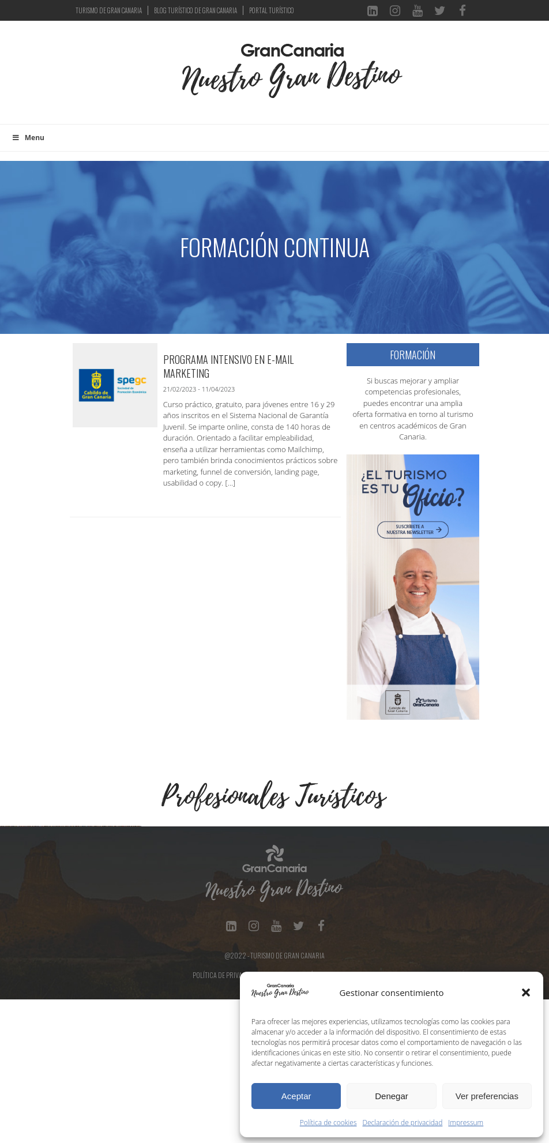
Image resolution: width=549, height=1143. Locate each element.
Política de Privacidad (226, 1118)
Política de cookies (328, 1122)
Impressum (465, 1122)
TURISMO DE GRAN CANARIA (109, 10)
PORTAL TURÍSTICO (271, 10)
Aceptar (296, 1096)
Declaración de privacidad (403, 1122)
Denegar (391, 1096)
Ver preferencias (487, 1096)
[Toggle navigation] (162, 78)
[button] (526, 992)
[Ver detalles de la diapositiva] (72, 898)
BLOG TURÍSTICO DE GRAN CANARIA (195, 10)
